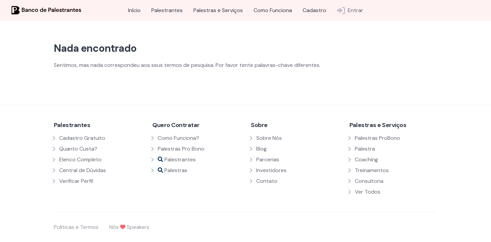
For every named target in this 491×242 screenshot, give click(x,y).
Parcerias (267, 159)
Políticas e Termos (76, 227)
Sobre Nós (269, 138)
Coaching (366, 159)
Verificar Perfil (76, 181)
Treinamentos (372, 170)
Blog (261, 148)
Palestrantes (167, 10)
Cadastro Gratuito (82, 138)
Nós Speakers (129, 227)
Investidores (271, 170)
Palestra (365, 148)
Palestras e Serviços (218, 10)
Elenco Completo (80, 159)
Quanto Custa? (78, 148)
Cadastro (314, 10)
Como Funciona (273, 10)
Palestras (172, 170)
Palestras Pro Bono (181, 148)
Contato (266, 181)
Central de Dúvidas (82, 170)
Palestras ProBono (377, 138)
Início (134, 10)
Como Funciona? (178, 138)
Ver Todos (367, 191)
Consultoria (369, 181)
